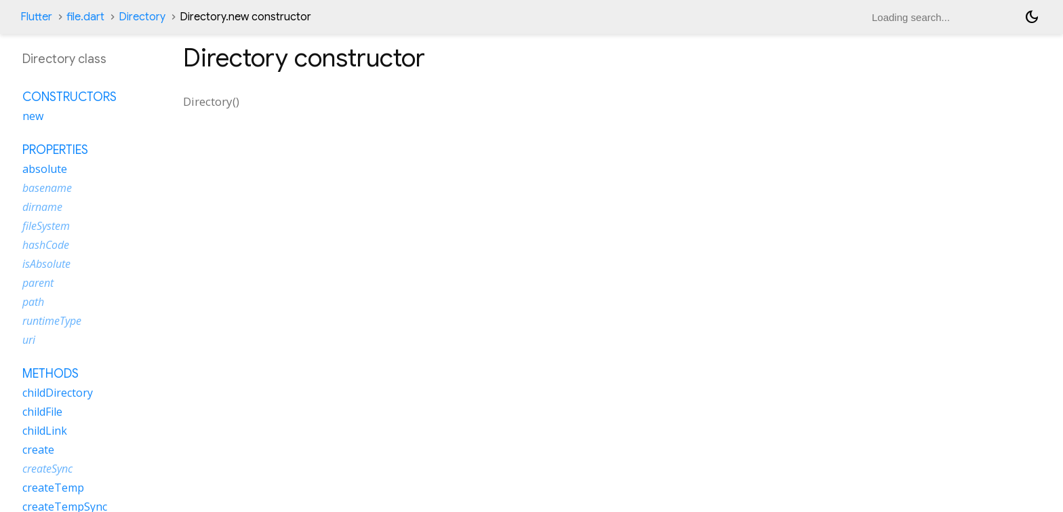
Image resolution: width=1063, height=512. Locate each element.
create (38, 449)
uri (28, 339)
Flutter (36, 17)
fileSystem (46, 225)
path (33, 301)
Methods (50, 373)
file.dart (85, 17)
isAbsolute (46, 263)
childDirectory (57, 392)
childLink (44, 430)
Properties (55, 149)
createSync (47, 468)
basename (47, 187)
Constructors (69, 97)
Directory (142, 17)
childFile (42, 411)
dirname (42, 206)
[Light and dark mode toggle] (1032, 17)
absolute (44, 168)
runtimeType (51, 320)
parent (38, 282)
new (32, 116)
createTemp (53, 487)
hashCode (45, 244)
